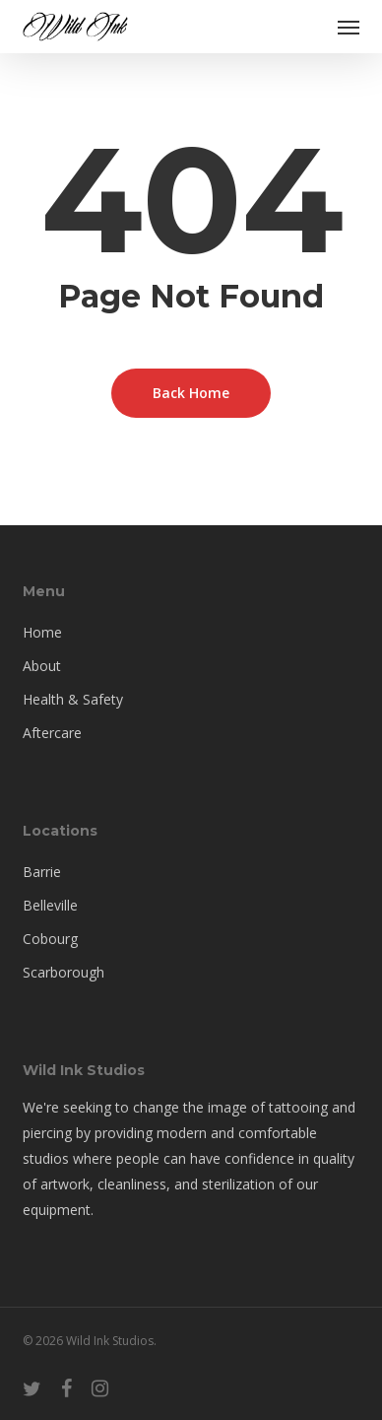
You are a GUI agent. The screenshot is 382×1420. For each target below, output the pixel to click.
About (42, 665)
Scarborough (63, 972)
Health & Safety (73, 699)
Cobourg (50, 938)
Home (42, 632)
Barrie (42, 871)
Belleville (50, 905)
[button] (348, 26)
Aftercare (52, 732)
